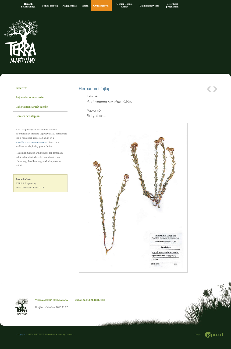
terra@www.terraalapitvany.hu (31, 142)
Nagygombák (70, 5)
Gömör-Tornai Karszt (124, 5)
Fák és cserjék (50, 5)
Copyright (21, 334)
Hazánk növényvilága (28, 5)
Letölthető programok (172, 5)
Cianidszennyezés (149, 5)
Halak (85, 5)
